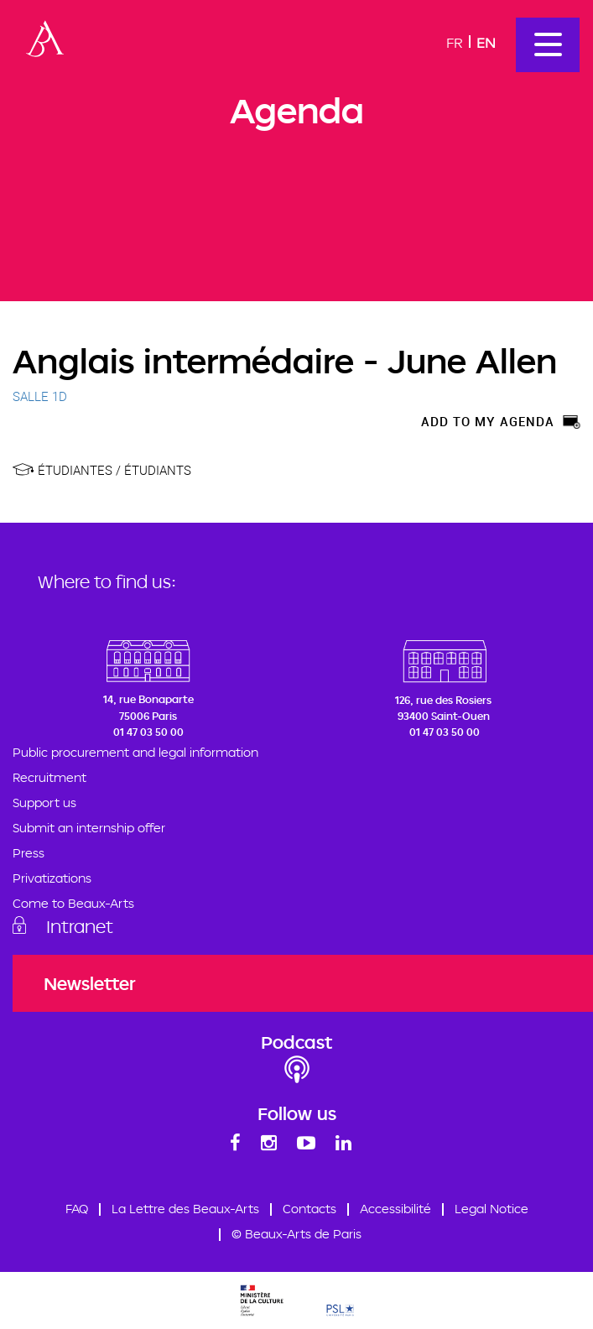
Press (28, 853)
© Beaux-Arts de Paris (296, 1234)
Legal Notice (491, 1209)
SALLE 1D (40, 396)
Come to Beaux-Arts (73, 903)
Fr (454, 42)
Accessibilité (395, 1209)
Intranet (79, 926)
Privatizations (52, 878)
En (486, 42)
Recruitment (49, 777)
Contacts (309, 1209)
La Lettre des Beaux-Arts (185, 1209)
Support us (44, 802)
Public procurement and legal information (135, 752)
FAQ (76, 1209)
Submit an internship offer (89, 828)
